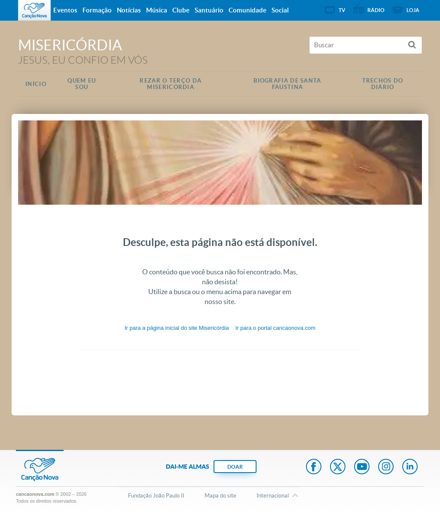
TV (342, 10)
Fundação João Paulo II (156, 495)
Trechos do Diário (382, 83)
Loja (412, 10)
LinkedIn (410, 467)
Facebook (314, 467)
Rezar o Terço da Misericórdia (171, 83)
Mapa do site (220, 495)
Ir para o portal (275, 328)
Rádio (376, 10)
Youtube (362, 467)
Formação (97, 10)
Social (280, 10)
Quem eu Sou (81, 83)
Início (35, 84)
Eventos (65, 10)
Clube (180, 10)
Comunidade (247, 10)
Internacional (273, 496)
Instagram (386, 467)
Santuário (209, 10)
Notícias (129, 10)
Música (156, 10)
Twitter (338, 467)
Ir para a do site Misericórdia (177, 328)
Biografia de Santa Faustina (287, 83)
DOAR (235, 467)
